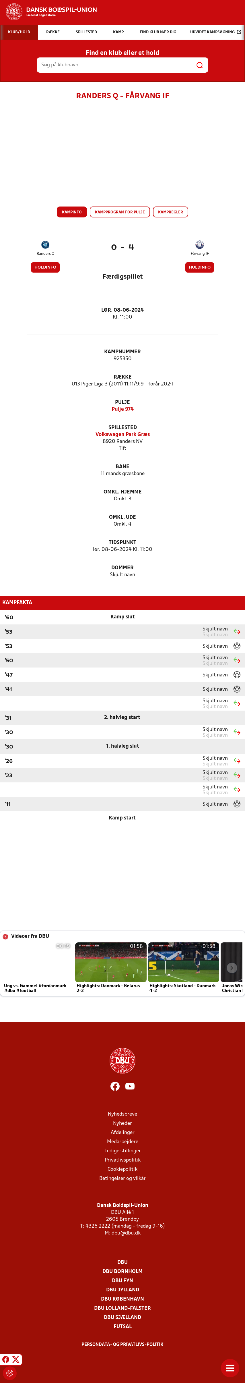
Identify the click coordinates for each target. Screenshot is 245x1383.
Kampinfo (72, 212)
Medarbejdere (122, 1141)
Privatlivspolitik (123, 1160)
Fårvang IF (200, 254)
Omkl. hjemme (123, 492)
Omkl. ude (122, 517)
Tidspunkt (122, 542)
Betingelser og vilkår (122, 1178)
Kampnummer (122, 352)
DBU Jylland (122, 1290)
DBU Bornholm (122, 1271)
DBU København (122, 1299)
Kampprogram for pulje (120, 212)
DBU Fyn (122, 1280)
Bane (122, 466)
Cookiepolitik (122, 1169)
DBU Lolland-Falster (122, 1308)
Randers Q (45, 254)
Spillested (122, 427)
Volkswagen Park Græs (123, 434)
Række (123, 377)
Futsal (123, 1326)
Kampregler (170, 212)
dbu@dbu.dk (126, 1233)
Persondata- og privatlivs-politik (122, 1345)
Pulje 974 (123, 409)
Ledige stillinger (122, 1151)
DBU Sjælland (122, 1317)
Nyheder (122, 1123)
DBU (122, 1262)
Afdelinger (123, 1132)
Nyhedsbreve (122, 1114)
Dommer (122, 568)
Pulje (122, 402)
